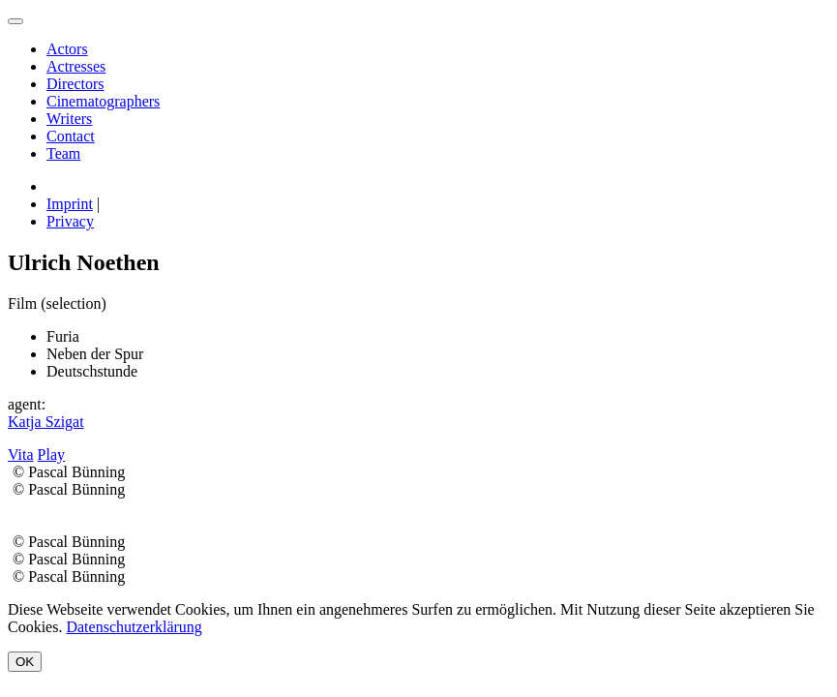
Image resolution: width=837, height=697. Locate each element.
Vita (21, 454)
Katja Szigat (46, 421)
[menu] (15, 21)
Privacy (70, 221)
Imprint (69, 204)
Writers (69, 118)
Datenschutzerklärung (133, 627)
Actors (67, 49)
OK (24, 661)
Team (63, 153)
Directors (75, 84)
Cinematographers (103, 101)
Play (51, 454)
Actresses (75, 66)
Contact (70, 136)
